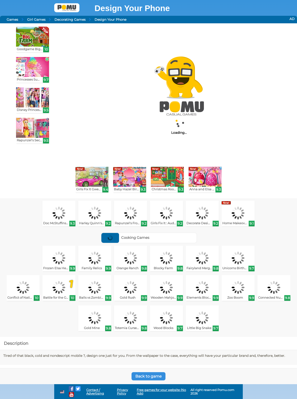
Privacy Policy (122, 391)
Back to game (148, 376)
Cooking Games (125, 237)
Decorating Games (70, 19)
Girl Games (36, 19)
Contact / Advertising (95, 391)
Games (12, 19)
